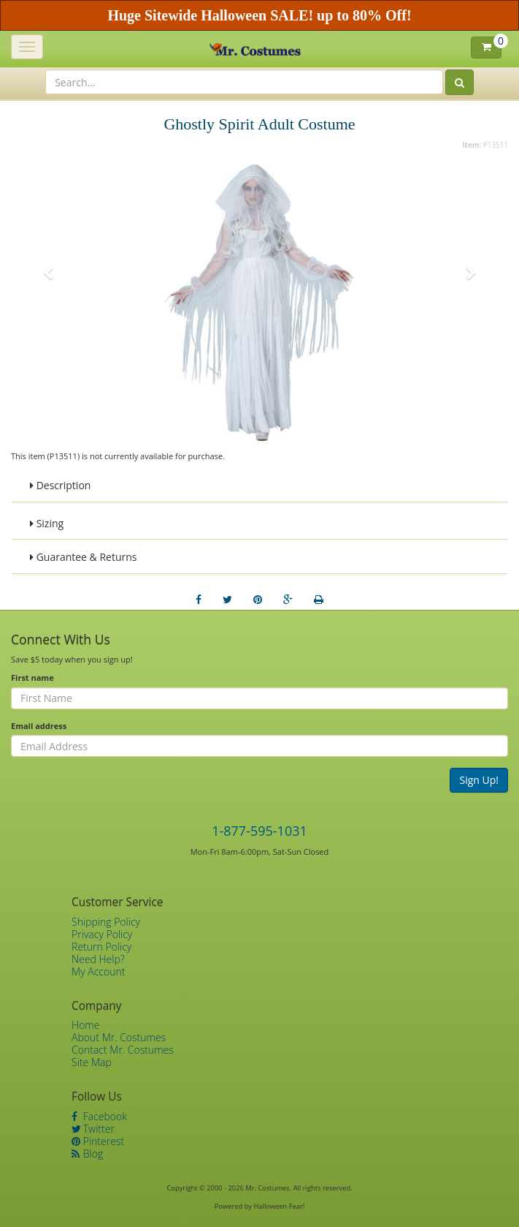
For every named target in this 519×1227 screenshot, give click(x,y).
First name (32, 677)
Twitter (93, 1129)
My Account (98, 971)
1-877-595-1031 (259, 830)
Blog (87, 1153)
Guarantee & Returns (83, 557)
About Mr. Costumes (119, 1037)
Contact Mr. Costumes (123, 1050)
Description (60, 485)
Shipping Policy (106, 922)
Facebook (99, 1116)
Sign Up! (479, 780)
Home (85, 1025)
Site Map (92, 1062)
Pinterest (98, 1141)
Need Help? (98, 959)
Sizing (47, 523)
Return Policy (101, 947)
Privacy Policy (102, 934)
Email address (38, 725)
